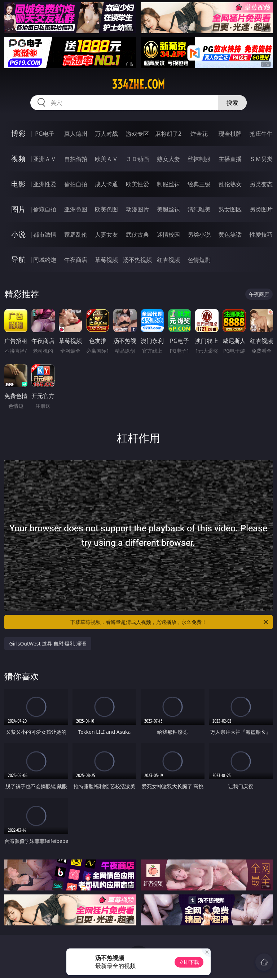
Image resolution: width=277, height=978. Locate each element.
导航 (18, 259)
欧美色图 (106, 209)
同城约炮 (44, 260)
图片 (18, 209)
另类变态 (261, 184)
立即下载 (189, 962)
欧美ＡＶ (106, 159)
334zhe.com (138, 84)
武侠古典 (137, 234)
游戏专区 (137, 134)
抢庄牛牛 (261, 134)
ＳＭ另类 (261, 159)
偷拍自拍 (75, 184)
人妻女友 (106, 234)
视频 (18, 159)
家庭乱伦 (75, 234)
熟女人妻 (168, 159)
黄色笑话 (230, 234)
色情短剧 (199, 260)
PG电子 (44, 134)
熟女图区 (230, 209)
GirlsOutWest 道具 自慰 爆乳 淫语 (48, 643)
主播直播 (230, 159)
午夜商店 (75, 260)
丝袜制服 (199, 159)
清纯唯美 (199, 209)
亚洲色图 (75, 209)
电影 (18, 184)
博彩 (18, 133)
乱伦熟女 (230, 184)
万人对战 (106, 134)
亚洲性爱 (44, 184)
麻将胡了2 (168, 134)
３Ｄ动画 (137, 159)
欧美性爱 (137, 184)
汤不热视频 (137, 260)
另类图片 (261, 209)
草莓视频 (106, 260)
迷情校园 (168, 234)
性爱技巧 (261, 234)
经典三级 (199, 184)
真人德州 (75, 134)
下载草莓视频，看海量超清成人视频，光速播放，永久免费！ (169, 622)
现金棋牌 (230, 134)
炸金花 (199, 134)
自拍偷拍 (75, 159)
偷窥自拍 (44, 209)
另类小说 (199, 234)
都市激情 (44, 234)
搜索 (232, 103)
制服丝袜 (168, 184)
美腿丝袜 (168, 209)
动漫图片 (137, 209)
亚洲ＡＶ (44, 159)
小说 (18, 234)
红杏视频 (168, 260)
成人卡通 (106, 184)
